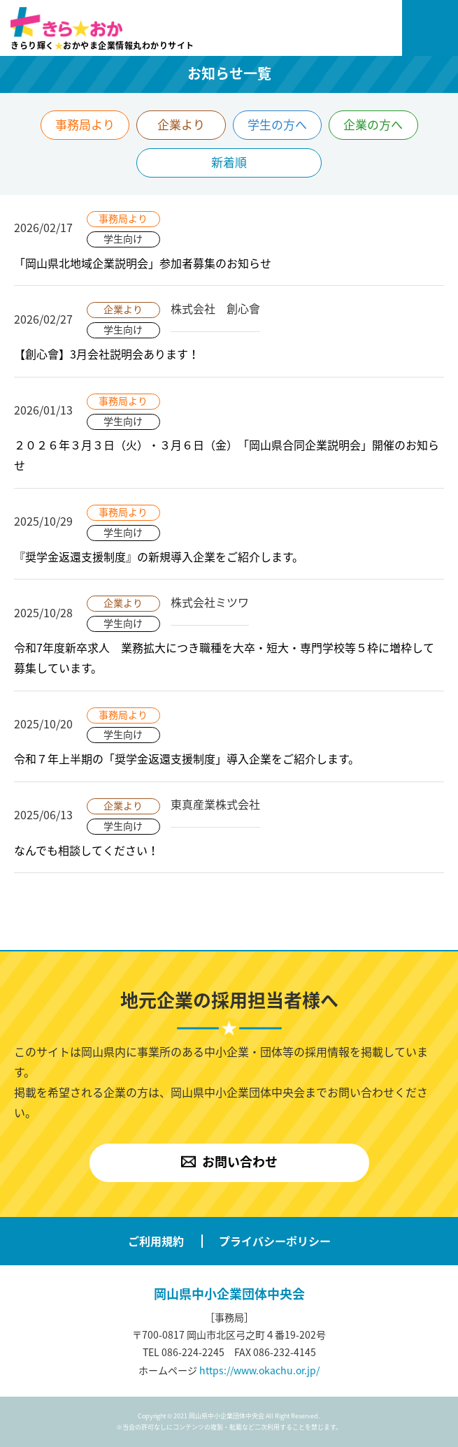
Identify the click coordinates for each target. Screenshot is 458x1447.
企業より (181, 124)
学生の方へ (277, 124)
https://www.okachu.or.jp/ (259, 1370)
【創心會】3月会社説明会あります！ (106, 353)
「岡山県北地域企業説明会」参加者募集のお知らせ (142, 262)
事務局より (85, 124)
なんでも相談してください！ (86, 850)
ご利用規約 (156, 1240)
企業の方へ (373, 124)
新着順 (229, 162)
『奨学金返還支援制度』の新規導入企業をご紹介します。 (158, 556)
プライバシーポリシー (275, 1240)
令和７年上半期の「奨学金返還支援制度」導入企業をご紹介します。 (186, 758)
